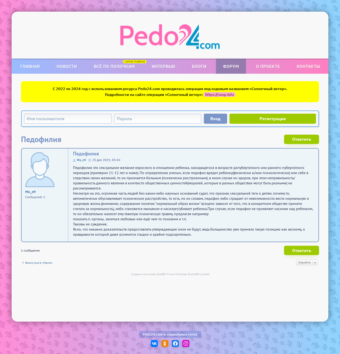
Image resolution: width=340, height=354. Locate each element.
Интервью (163, 66)
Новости (66, 66)
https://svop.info (219, 94)
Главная (30, 66)
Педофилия (86, 153)
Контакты (308, 66)
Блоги (199, 66)
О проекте (268, 66)
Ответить (301, 139)
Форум (231, 66)
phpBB (160, 274)
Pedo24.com (153, 334)
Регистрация (273, 118)
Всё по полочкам (114, 66)
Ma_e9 (81, 159)
